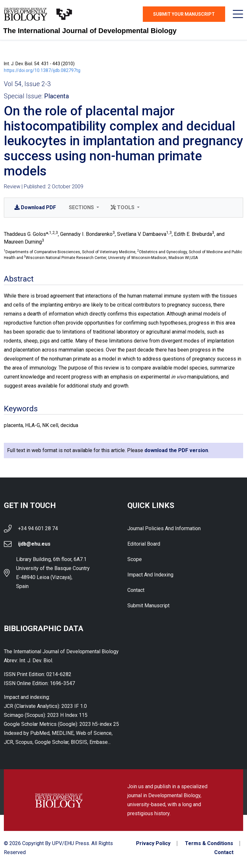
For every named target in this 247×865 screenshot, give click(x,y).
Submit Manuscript (148, 605)
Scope (134, 559)
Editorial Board (143, 544)
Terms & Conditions (209, 843)
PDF (35, 207)
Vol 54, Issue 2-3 (27, 84)
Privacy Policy (153, 843)
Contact (135, 590)
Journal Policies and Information (164, 528)
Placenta (56, 96)
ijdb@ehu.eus (34, 544)
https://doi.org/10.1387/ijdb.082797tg (42, 70)
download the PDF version (176, 450)
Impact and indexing (150, 575)
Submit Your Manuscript (184, 14)
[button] (83, 208)
